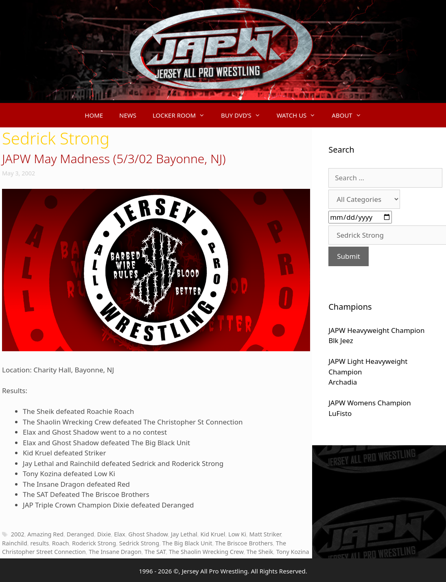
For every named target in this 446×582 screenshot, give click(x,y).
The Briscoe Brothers (244, 543)
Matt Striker (265, 534)
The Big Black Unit (187, 543)
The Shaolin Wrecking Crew (206, 552)
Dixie (104, 534)
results (40, 543)
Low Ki (237, 534)
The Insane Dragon (115, 552)
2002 (17, 534)
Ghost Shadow (148, 534)
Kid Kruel (212, 534)
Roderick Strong (94, 543)
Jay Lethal (184, 534)
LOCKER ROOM (183, 115)
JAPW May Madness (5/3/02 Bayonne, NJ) (114, 158)
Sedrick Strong (139, 543)
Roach (60, 543)
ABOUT (350, 115)
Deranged (80, 534)
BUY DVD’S (245, 115)
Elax (119, 534)
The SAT (155, 552)
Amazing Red (45, 534)
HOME (94, 115)
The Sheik (260, 552)
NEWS (127, 115)
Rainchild (14, 543)
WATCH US (300, 115)
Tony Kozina (292, 552)
